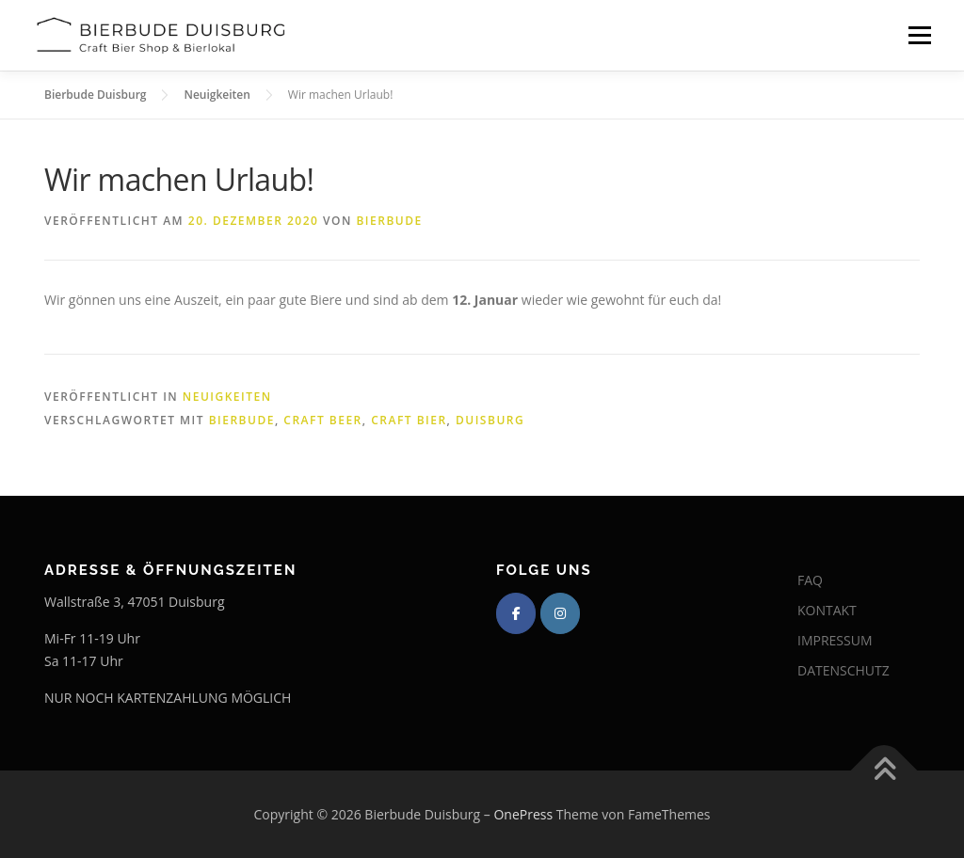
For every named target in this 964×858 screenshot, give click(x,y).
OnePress (523, 814)
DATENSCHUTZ (843, 670)
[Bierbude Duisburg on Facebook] (516, 613)
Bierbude (389, 221)
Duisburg (490, 420)
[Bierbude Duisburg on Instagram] (560, 613)
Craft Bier (408, 420)
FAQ (810, 580)
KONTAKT (827, 610)
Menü (919, 35)
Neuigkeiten (227, 397)
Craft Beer (322, 420)
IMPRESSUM (835, 640)
